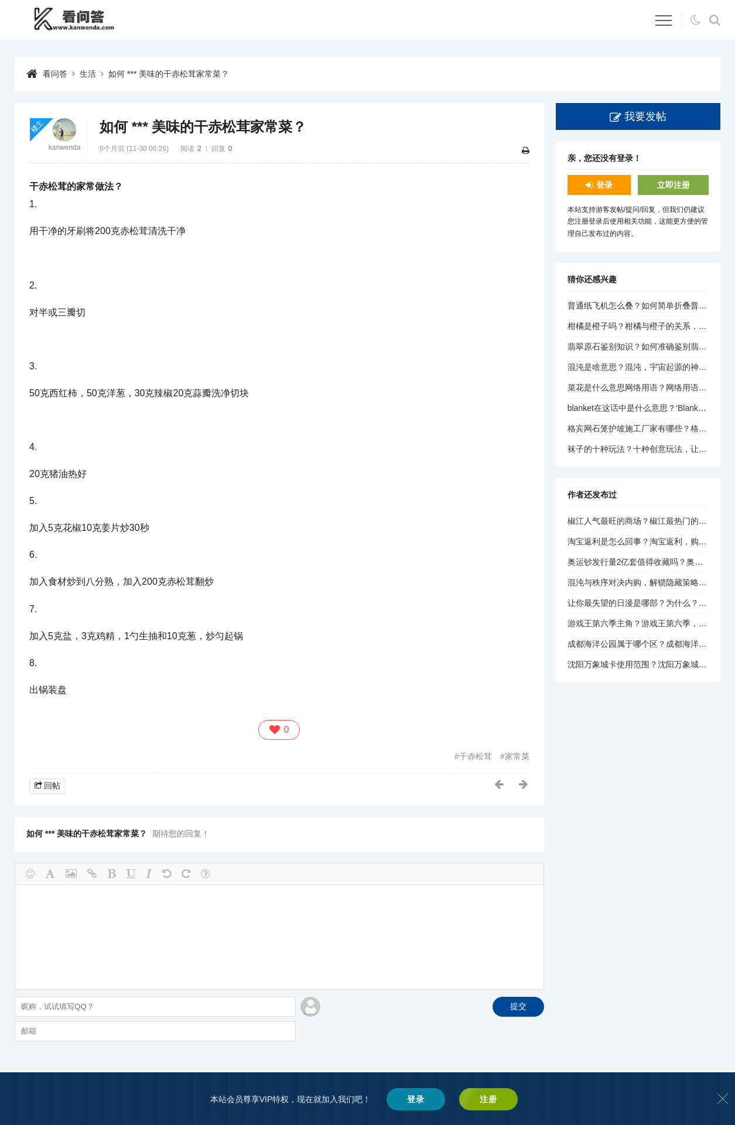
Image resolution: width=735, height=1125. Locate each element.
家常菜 (517, 756)
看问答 (55, 73)
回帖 (52, 785)
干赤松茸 (475, 756)
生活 (88, 73)
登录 (604, 185)
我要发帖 (645, 116)
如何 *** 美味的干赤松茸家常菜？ (168, 73)
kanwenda (65, 147)
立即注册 (673, 185)
